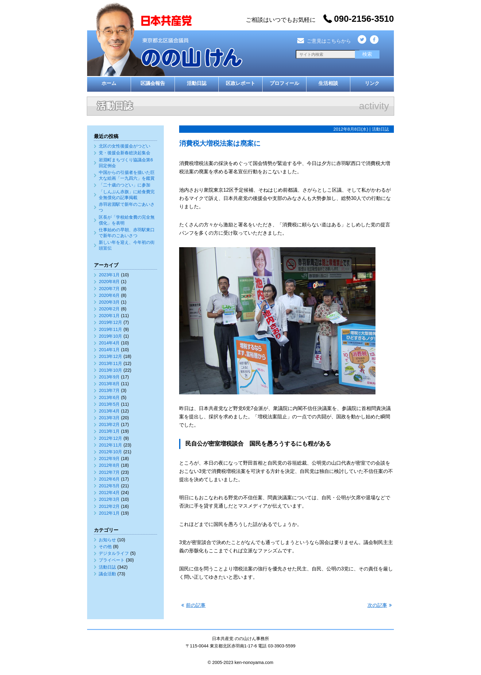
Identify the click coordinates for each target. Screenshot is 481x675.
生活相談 (328, 83)
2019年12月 (110, 322)
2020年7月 (109, 288)
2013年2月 (109, 424)
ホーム (109, 83)
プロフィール (284, 83)
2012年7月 (109, 472)
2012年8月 (109, 465)
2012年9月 (109, 458)
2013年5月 (109, 404)
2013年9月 (109, 376)
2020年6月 (109, 295)
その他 (105, 546)
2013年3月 (109, 417)
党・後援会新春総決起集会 (124, 152)
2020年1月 (109, 315)
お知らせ (107, 539)
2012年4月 (109, 492)
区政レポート (240, 83)
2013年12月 (110, 356)
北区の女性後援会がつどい (124, 146)
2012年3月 (109, 499)
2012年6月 (109, 479)
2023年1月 (109, 274)
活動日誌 (196, 83)
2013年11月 (110, 363)
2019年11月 (110, 329)
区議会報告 (152, 83)
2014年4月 (109, 342)
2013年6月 (109, 397)
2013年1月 (109, 431)
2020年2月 (109, 308)
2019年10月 (110, 336)
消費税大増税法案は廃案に (220, 143)
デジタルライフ (114, 553)
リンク (372, 83)
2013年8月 (109, 383)
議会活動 (107, 573)
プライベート (112, 560)
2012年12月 (110, 438)
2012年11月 (110, 445)
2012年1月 (109, 513)
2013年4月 (109, 410)
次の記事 (377, 605)
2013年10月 (110, 370)
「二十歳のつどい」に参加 (124, 184)
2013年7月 (109, 390)
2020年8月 (109, 281)
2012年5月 (109, 485)
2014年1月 (109, 349)
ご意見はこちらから (323, 41)
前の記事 (196, 605)
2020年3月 (109, 302)
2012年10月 (110, 451)
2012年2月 (109, 506)
